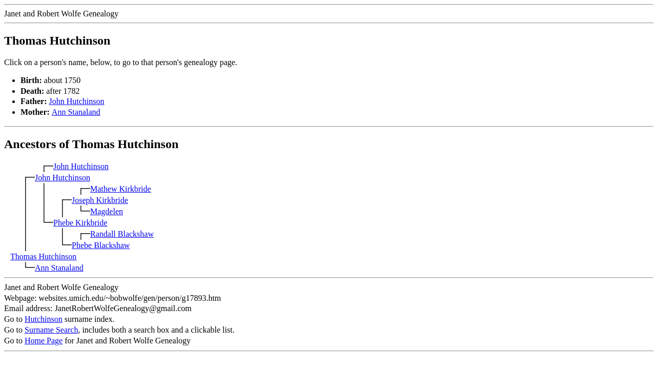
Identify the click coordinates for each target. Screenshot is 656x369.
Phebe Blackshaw (101, 245)
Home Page (44, 340)
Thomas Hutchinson (43, 256)
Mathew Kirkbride (120, 188)
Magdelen (106, 211)
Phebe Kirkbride (80, 222)
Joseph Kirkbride (100, 200)
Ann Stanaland (76, 112)
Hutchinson (44, 319)
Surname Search (51, 329)
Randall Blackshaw (122, 234)
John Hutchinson (77, 101)
